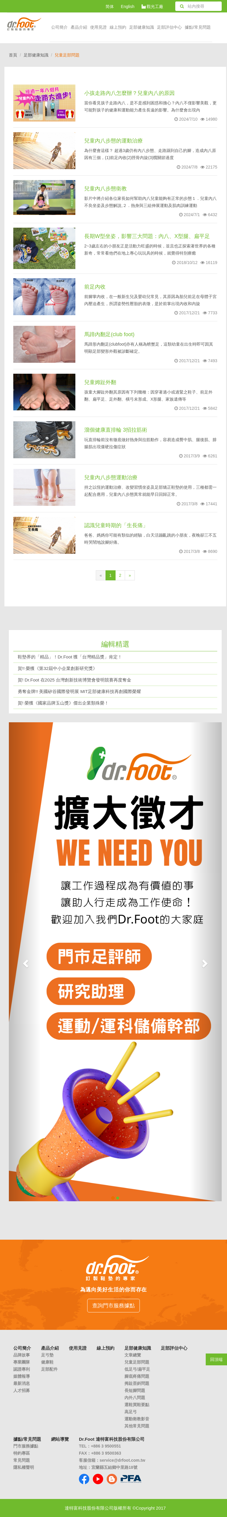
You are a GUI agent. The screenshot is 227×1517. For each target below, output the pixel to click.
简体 (110, 6)
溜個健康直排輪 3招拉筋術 (115, 430)
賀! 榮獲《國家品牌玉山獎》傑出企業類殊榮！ (63, 702)
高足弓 (130, 1411)
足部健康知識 (36, 55)
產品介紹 (79, 27)
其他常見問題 (136, 1426)
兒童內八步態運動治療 (110, 477)
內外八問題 (134, 1397)
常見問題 (21, 1460)
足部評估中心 (169, 27)
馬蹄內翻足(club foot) (109, 334)
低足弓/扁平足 (137, 1369)
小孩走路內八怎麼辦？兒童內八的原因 (129, 93)
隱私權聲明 (23, 1467)
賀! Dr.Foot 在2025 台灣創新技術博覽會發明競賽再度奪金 (74, 679)
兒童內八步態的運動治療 (113, 141)
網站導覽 (60, 1439)
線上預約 (118, 27)
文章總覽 (132, 1355)
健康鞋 (47, 1362)
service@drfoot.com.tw (122, 1460)
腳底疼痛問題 (136, 1376)
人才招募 (21, 1390)
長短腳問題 (134, 1390)
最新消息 (21, 1383)
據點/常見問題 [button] (198, 27)
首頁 (13, 55)
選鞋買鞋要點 (136, 1404)
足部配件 (49, 1369)
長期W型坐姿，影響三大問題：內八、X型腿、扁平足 (147, 236)
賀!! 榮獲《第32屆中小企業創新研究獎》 (57, 668)
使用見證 (98, 27)
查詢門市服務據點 (113, 1306)
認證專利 (21, 1369)
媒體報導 (21, 1376)
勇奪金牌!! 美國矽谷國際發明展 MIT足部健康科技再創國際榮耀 (79, 691)
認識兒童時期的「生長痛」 (116, 525)
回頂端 (216, 1359)
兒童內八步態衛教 (105, 189)
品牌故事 (21, 1355)
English (127, 6)
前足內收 (95, 287)
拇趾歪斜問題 (136, 1383)
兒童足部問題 (136, 1362)
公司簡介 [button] (59, 27)
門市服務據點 (25, 1446)
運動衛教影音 (136, 1418)
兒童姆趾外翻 (100, 382)
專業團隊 (21, 1362)
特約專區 (21, 1453)
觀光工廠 (152, 6)
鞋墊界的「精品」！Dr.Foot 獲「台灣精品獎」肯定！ (70, 656)
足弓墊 (47, 1355)
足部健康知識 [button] (141, 27)
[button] (25, 961)
